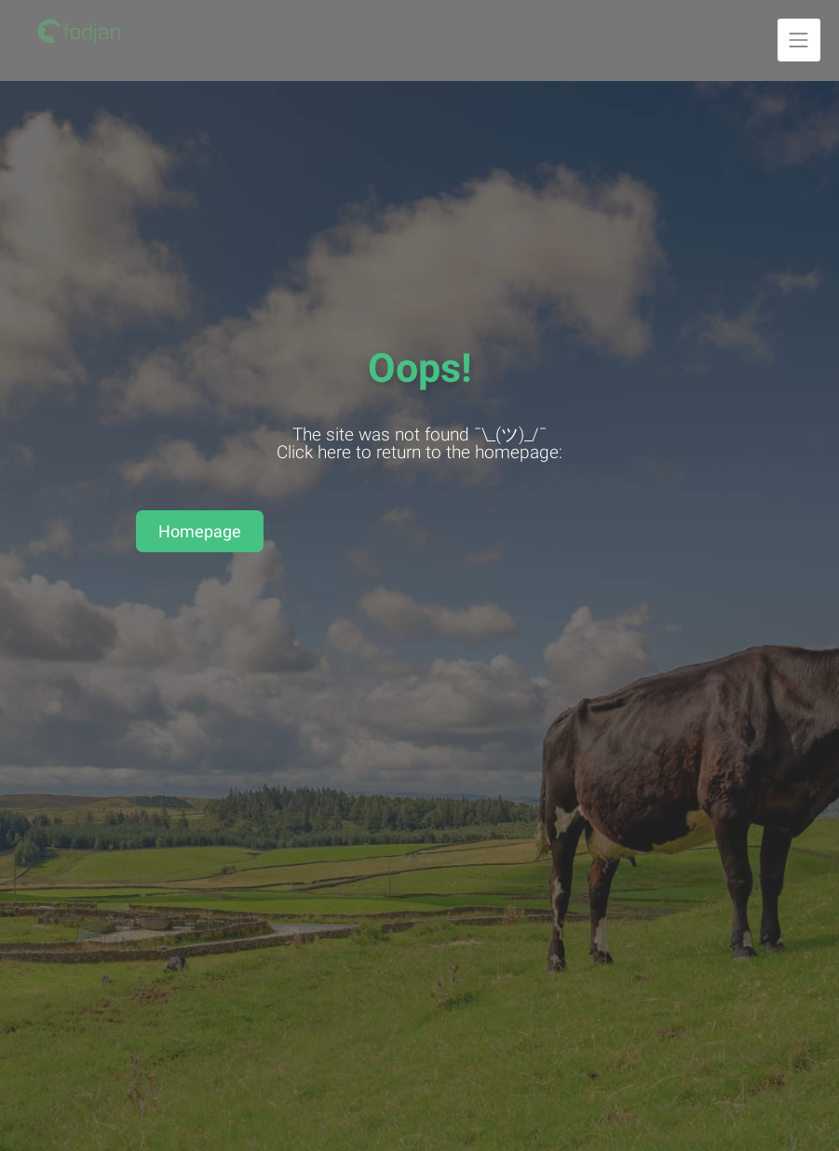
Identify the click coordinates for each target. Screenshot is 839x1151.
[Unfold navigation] (799, 40)
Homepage (199, 531)
